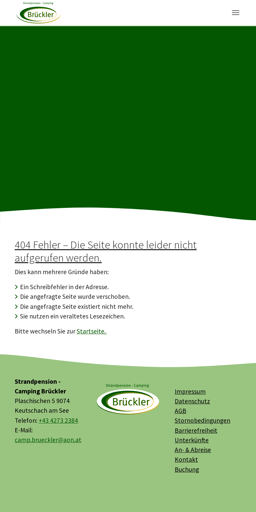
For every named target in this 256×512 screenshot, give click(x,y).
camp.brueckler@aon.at (48, 440)
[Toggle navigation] (235, 12)
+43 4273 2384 (58, 420)
